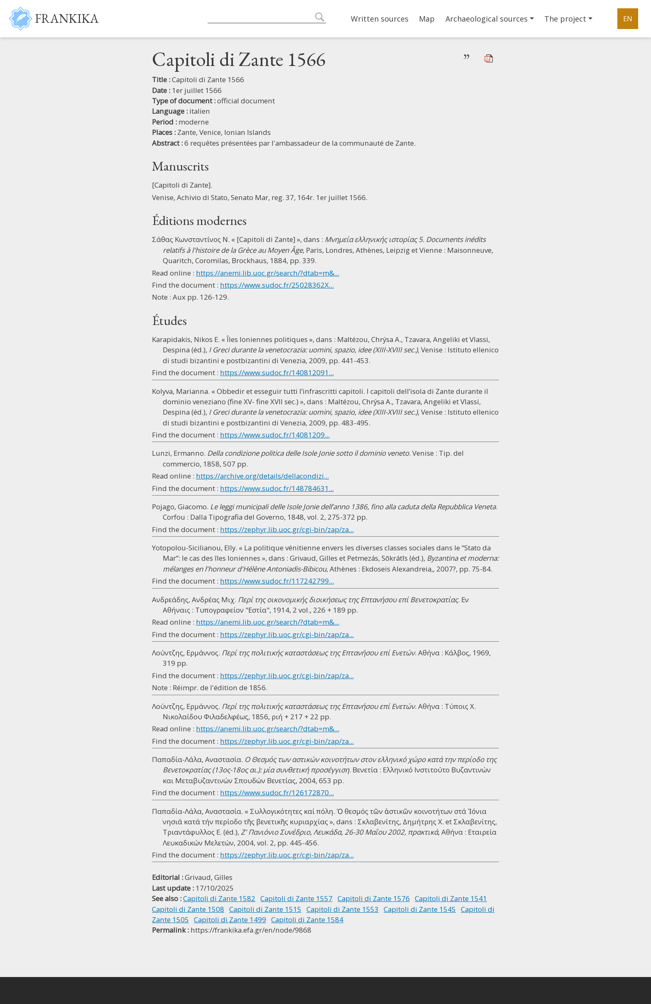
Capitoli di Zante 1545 (420, 909)
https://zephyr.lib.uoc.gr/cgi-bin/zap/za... (287, 529)
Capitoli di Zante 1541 (451, 898)
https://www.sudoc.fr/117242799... (277, 581)
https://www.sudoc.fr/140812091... (277, 372)
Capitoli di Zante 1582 (219, 898)
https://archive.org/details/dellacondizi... (262, 476)
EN (627, 18)
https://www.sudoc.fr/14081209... (275, 435)
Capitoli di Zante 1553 (342, 909)
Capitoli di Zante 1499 (230, 919)
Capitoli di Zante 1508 (188, 909)
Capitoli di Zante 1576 (374, 898)
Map (427, 19)
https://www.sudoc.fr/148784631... (277, 488)
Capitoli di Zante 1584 (307, 919)
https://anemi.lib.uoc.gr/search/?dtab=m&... (267, 273)
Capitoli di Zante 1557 (296, 898)
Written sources (380, 19)
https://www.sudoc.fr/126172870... (277, 792)
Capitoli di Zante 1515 (265, 909)
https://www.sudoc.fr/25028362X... (277, 285)
